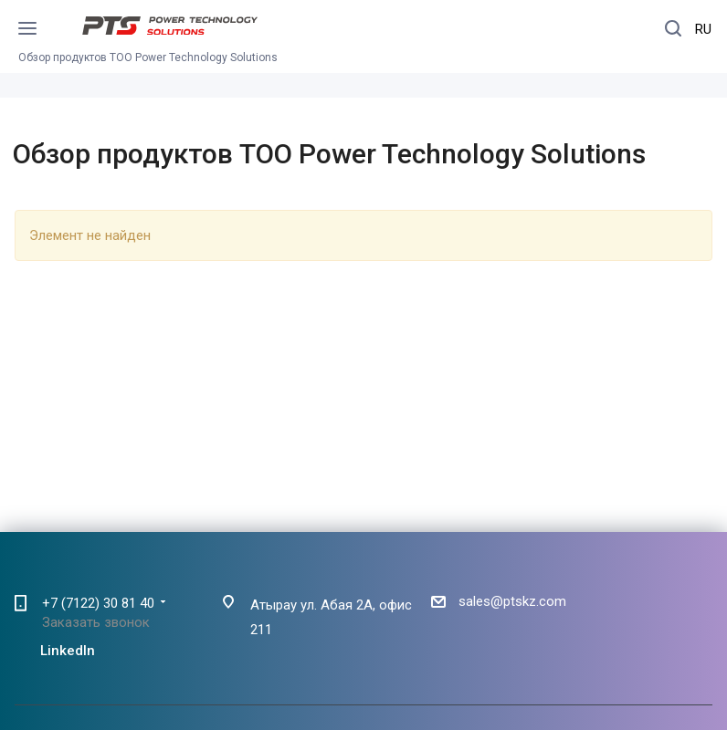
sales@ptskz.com (512, 601)
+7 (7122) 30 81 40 (98, 603)
